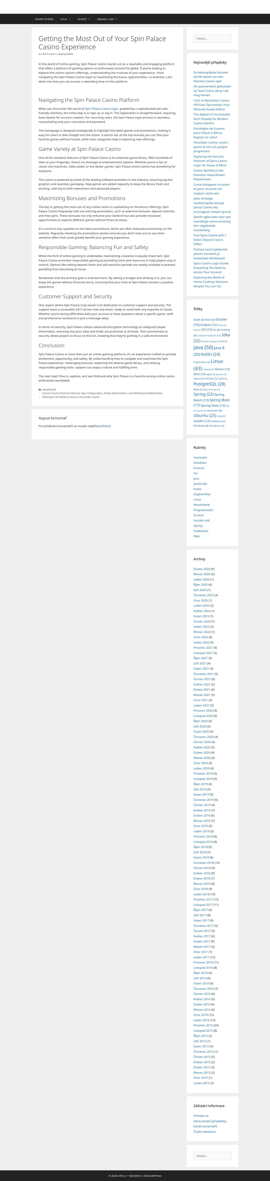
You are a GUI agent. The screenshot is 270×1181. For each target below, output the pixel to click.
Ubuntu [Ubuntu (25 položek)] (205, 415)
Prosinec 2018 (203, 836)
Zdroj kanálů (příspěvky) (210, 1121)
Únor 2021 (201, 700)
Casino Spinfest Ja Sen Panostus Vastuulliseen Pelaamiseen (209, 174)
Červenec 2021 (204, 674)
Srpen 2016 (201, 983)
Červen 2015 (202, 1057)
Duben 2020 (202, 752)
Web (197, 536)
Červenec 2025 (204, 595)
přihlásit (105, 426)
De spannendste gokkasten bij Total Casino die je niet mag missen (212, 90)
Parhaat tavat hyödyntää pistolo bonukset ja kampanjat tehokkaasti (210, 253)
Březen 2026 (202, 574)
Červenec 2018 (204, 863)
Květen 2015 (202, 1062)
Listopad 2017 (203, 905)
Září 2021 (200, 663)
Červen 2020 (202, 742)
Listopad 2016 (203, 968)
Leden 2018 (201, 894)
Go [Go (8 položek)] (216, 329)
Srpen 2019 (201, 794)
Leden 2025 (201, 606)
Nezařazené (49, 389)
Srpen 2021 (201, 668)
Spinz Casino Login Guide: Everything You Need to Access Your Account (211, 267)
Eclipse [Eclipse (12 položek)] (208, 325)
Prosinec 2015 (203, 1025)
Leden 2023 (201, 627)
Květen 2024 (202, 611)
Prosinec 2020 (203, 710)
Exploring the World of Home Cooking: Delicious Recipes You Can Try (211, 281)
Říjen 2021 (201, 658)
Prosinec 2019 (203, 773)
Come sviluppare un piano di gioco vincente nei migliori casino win (212, 188)
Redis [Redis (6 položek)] (198, 389)
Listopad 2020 (203, 716)
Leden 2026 (201, 579)
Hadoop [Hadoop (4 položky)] (211, 335)
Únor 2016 (201, 1015)
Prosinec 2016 (203, 962)
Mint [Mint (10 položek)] (200, 374)
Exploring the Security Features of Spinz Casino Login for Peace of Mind (210, 160)
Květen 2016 (202, 999)
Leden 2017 (201, 957)
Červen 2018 (202, 868)
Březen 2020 (202, 758)
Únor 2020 (201, 763)
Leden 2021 (201, 705)
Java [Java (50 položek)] (203, 347)
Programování (203, 510)
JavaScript (200, 484)
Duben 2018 (202, 878)
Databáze (200, 463)
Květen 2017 (202, 936)
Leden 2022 (201, 642)
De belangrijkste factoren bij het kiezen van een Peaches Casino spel (211, 76)
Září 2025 (200, 590)
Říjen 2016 (201, 973)
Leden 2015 (201, 1083)
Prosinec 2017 (203, 899)
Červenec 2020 (204, 737)
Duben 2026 (202, 569)
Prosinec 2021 (203, 647)
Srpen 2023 (201, 616)
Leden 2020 (201, 768)
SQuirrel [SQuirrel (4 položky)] (201, 411)
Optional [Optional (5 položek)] (199, 378)
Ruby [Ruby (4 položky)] (207, 389)
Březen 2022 (202, 632)
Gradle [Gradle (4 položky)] (201, 335)
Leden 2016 (201, 1020)
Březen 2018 (202, 884)
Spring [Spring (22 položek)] (204, 394)
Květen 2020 (202, 747)
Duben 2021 (202, 689)
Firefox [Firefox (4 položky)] (222, 325)
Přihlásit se (201, 1116)
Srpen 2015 (201, 1046)
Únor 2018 (201, 889)
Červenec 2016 (204, 989)
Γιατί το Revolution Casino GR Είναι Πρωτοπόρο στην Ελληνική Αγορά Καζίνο (212, 104)
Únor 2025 (201, 600)
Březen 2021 (202, 695)
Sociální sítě (202, 520)
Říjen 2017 (201, 910)
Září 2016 (200, 978)
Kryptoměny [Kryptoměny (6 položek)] (202, 362)
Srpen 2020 (201, 731)
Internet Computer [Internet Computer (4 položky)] (210, 341)
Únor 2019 (201, 826)
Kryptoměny (202, 494)
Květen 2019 (202, 810)
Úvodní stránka (44, 19)
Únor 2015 (201, 1078)
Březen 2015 (202, 1073)
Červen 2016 (202, 994)
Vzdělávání (201, 531)
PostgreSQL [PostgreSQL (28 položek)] (209, 384)
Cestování (200, 457)
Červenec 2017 (204, 926)
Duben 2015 (202, 1067)
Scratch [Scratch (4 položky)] (215, 389)
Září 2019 (200, 789)
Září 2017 (200, 915)
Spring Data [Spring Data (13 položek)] (213, 405)
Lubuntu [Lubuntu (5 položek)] (208, 369)
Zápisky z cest (109, 19)
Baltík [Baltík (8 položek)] (199, 319)
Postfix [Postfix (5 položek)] (222, 378)
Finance (199, 468)
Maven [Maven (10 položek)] (222, 369)
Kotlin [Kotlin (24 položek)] (210, 354)
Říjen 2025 (201, 585)
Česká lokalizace (205, 1132)
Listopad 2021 (203, 653)
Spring (198, 526)
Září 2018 (200, 852)
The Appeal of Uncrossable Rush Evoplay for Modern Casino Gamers (212, 118)
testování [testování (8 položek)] (214, 410)
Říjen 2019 (201, 784)
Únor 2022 (201, 637)
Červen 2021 (202, 679)
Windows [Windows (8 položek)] (201, 425)
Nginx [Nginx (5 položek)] (210, 374)
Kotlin (197, 489)
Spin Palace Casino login (101, 109)
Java (196, 478)
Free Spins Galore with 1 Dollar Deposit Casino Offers (210, 239)
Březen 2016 (202, 1010)
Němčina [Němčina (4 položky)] (221, 374)
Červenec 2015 (204, 1052)
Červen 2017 (202, 931)
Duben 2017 (202, 941)
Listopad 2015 (203, 1031)
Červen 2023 (202, 621)
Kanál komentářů (205, 1126)
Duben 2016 (202, 1004)
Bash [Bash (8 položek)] (210, 319)
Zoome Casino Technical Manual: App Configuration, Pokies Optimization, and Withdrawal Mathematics (102, 393)
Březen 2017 (202, 947)
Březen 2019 (202, 821)
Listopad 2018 (203, 842)
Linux (67, 19)
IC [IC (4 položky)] (219, 335)
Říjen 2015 (201, 1036)
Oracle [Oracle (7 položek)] (211, 378)
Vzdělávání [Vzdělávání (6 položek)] (218, 421)
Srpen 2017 (201, 920)
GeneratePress (152, 1175)
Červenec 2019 (204, 800)
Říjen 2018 (201, 847)
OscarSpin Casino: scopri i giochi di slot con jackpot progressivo (211, 146)
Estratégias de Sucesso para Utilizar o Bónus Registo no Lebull (209, 132)
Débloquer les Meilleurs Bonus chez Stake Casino (71, 397)
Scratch (86, 19)
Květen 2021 (202, 684)
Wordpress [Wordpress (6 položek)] (216, 425)
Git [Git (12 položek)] (207, 329)
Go (196, 473)
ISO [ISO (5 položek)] (224, 341)
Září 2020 (200, 726)
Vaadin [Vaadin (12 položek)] (202, 421)
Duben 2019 (202, 815)
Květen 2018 (202, 873)
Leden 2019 (201, 831)
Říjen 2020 (201, 721)
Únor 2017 (201, 952)
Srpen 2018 (201, 857)
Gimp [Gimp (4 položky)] (197, 330)
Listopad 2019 (203, 779)
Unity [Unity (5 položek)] (221, 416)
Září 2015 (200, 1041)
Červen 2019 (202, 805)
